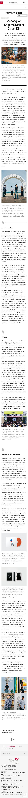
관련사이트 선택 (14, 753)
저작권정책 (19, 746)
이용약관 (3, 746)
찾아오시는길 (4, 748)
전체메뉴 (26, 2)
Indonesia (20, 15)
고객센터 (11, 748)
